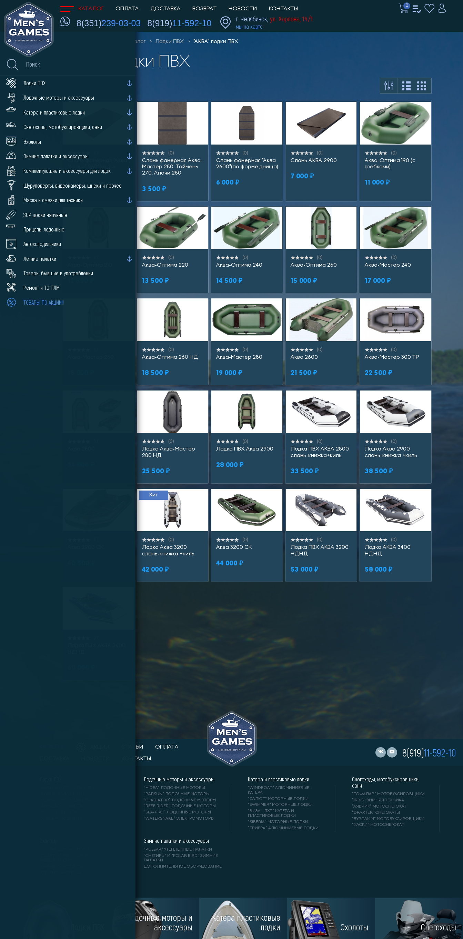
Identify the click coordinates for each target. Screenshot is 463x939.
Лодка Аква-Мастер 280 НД (168, 452)
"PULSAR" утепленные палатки (178, 849)
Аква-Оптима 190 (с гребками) (390, 163)
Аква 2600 (304, 357)
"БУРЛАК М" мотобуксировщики (388, 819)
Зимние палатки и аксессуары (176, 841)
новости (95, 759)
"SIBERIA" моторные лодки (278, 822)
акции (93, 747)
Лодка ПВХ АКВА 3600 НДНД (96, 648)
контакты (136, 759)
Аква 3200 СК (234, 547)
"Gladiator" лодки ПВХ (66, 800)
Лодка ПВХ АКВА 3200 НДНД (320, 550)
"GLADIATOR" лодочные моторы (180, 800)
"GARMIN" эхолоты (61, 866)
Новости (243, 9)
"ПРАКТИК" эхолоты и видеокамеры (64, 858)
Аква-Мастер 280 (239, 357)
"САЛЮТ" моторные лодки (278, 799)
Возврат (204, 9)
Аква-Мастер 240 (388, 265)
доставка (55, 759)
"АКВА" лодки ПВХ (215, 41)
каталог (52, 747)
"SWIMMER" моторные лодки (280, 805)
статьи (132, 747)
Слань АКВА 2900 (314, 160)
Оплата (127, 9)
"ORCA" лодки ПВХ (60, 812)
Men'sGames (99, 41)
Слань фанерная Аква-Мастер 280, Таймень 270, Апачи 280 (172, 167)
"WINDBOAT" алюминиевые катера (278, 790)
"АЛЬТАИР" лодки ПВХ (64, 794)
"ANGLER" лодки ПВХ (62, 806)
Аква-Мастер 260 (91, 357)
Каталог (82, 9)
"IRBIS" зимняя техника (378, 800)
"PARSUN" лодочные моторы (177, 794)
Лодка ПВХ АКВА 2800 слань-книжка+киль (320, 452)
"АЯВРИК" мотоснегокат (379, 806)
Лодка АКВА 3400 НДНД (388, 550)
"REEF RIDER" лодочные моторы (180, 806)
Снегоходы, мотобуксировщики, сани (385, 782)
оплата (167, 747)
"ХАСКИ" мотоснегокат (378, 825)
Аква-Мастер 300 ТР (392, 357)
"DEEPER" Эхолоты (60, 872)
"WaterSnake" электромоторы (179, 818)
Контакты (283, 9)
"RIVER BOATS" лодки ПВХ (67, 788)
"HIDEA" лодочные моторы (174, 788)
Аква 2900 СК (85, 547)
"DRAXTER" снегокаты (376, 812)
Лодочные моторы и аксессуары (179, 779)
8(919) (179, 23)
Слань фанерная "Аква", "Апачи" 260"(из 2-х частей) (99, 167)
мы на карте (249, 26)
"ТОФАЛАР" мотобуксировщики (388, 794)
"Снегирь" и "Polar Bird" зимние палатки (181, 858)
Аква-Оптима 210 (90, 265)
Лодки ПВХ (169, 41)
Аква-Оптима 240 (239, 265)
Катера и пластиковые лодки (278, 779)
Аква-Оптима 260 (314, 265)
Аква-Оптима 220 (165, 265)
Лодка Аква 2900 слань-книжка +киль (391, 452)
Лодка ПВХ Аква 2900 (244, 449)
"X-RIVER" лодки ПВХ (62, 818)
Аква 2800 (81, 449)
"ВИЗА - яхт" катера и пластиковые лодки (272, 813)
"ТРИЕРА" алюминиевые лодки (283, 828)
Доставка (166, 9)
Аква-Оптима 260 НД (170, 357)
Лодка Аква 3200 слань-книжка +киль (168, 550)
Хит (153, 495)
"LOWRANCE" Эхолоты (64, 849)
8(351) (109, 23)
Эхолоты (48, 841)
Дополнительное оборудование (183, 866)
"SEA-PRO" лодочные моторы (177, 812)
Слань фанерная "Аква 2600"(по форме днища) (247, 163)
